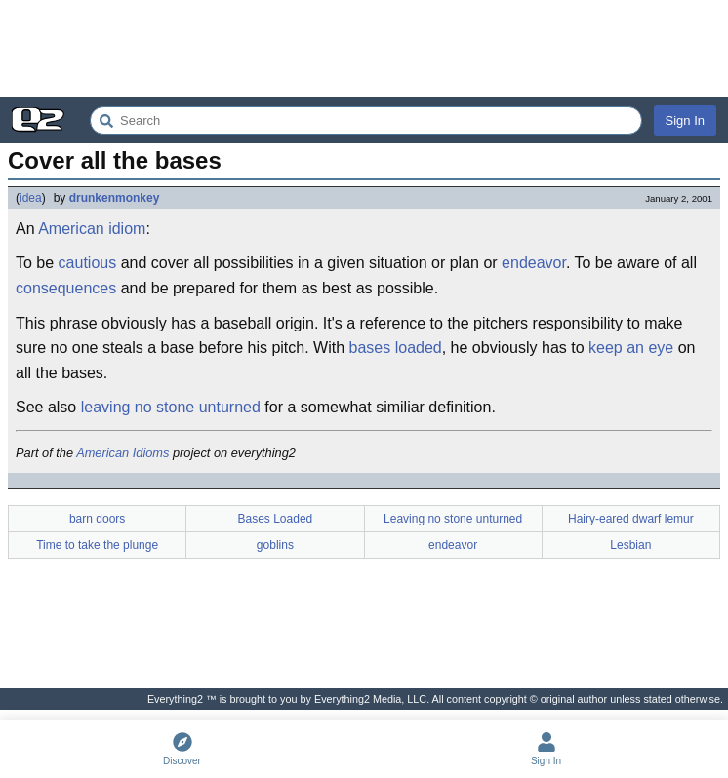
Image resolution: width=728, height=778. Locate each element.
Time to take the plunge (97, 545)
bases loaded (395, 347)
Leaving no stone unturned (453, 518)
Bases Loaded (275, 518)
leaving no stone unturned (171, 407)
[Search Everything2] (366, 120)
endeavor (534, 262)
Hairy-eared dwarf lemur (631, 518)
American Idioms (122, 453)
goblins (275, 545)
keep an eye (630, 347)
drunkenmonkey (114, 198)
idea (31, 198)
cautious (88, 262)
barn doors (97, 518)
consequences (66, 288)
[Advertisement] (364, 49)
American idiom (91, 228)
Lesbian (630, 545)
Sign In (685, 120)
